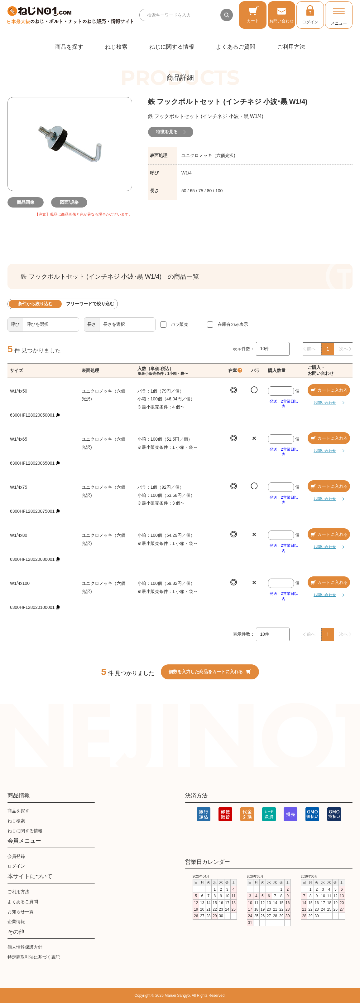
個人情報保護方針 (24, 947)
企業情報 (16, 921)
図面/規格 (69, 202)
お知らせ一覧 (20, 911)
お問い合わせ (281, 14)
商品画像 (26, 202)
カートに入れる (329, 390)
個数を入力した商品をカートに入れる (210, 671)
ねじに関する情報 (171, 47)
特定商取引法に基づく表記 (33, 957)
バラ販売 (179, 324)
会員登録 (16, 856)
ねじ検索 (116, 47)
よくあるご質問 (235, 47)
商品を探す (69, 47)
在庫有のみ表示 (233, 324)
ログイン (310, 14)
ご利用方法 (291, 47)
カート (253, 14)
